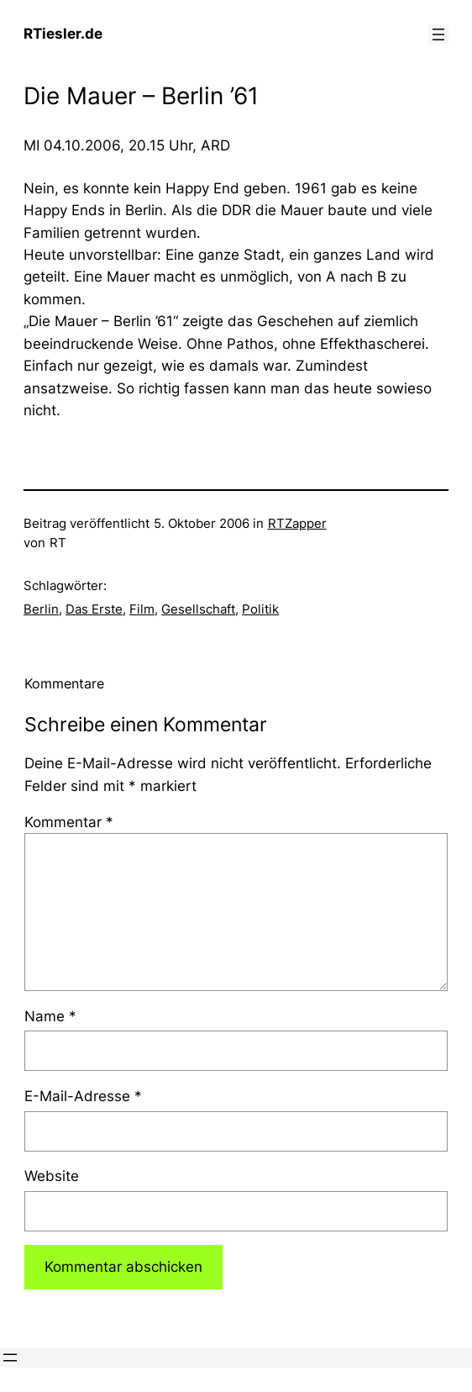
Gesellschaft (198, 609)
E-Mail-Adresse (83, 1096)
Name (50, 1016)
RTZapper (297, 523)
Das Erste (94, 609)
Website (51, 1176)
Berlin (41, 609)
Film (142, 609)
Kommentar (68, 822)
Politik (260, 609)
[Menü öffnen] (438, 34)
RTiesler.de (63, 33)
